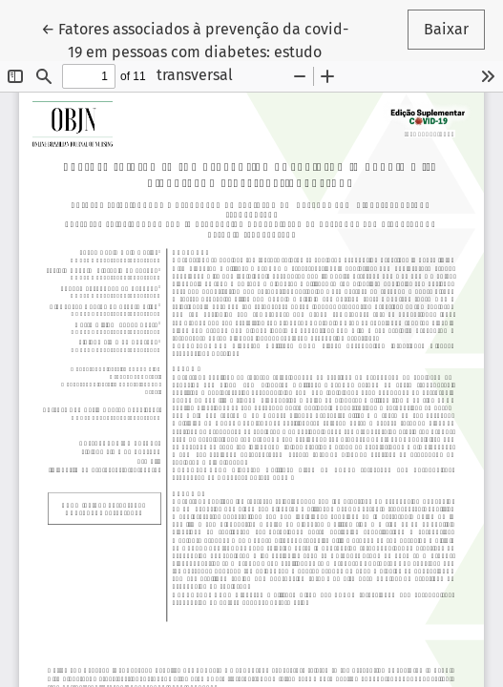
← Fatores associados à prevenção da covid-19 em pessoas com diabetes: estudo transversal (194, 50)
